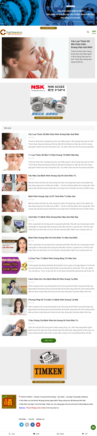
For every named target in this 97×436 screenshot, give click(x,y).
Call (13, 434)
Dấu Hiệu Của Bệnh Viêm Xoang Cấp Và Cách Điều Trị (52, 176)
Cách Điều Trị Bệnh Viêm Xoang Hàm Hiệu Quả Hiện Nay (53, 217)
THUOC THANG (26, 397)
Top (86, 434)
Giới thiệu (22, 419)
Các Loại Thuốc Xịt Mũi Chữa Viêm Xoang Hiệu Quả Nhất (81, 44)
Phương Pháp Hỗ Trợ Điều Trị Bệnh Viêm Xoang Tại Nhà (53, 300)
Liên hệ (31, 419)
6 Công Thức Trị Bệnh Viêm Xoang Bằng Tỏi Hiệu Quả (52, 258)
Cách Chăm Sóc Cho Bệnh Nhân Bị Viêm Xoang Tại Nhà (53, 279)
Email (62, 434)
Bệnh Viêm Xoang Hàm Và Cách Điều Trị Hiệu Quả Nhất (52, 238)
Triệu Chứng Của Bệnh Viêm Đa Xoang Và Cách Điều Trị (53, 320)
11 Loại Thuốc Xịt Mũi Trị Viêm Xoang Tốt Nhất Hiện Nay (53, 155)
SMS (37, 434)
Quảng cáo (40, 419)
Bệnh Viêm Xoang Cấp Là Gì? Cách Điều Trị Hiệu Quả (51, 196)
